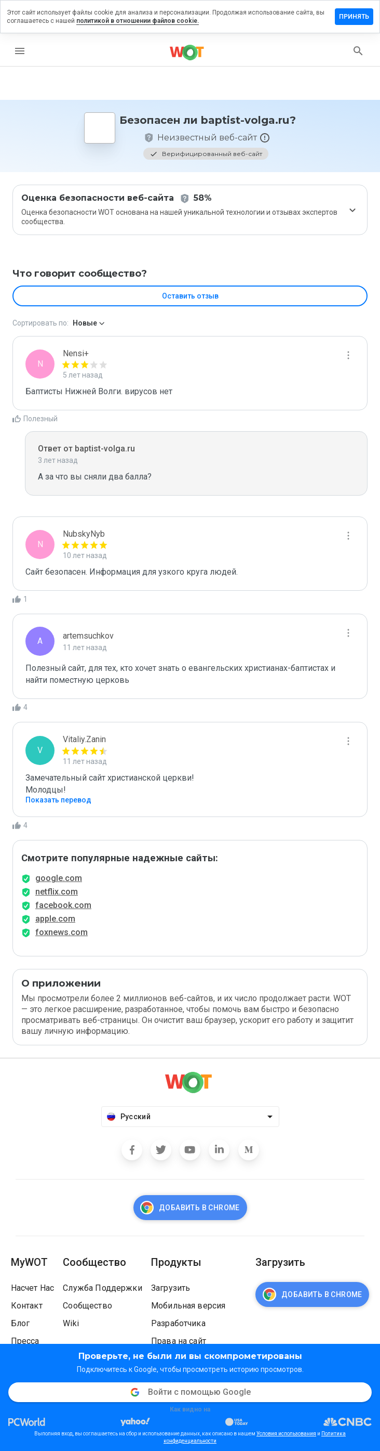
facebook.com (63, 905)
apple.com (55, 919)
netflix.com (56, 892)
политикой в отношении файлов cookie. (137, 20)
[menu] (19, 50)
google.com (58, 878)
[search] (358, 50)
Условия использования (286, 1433)
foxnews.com (61, 932)
